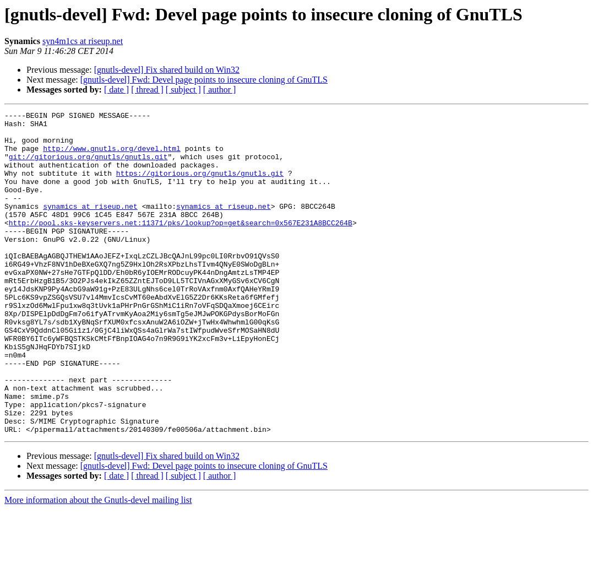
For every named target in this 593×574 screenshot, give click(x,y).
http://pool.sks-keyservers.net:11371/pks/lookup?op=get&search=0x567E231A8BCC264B (180, 246)
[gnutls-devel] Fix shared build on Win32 (167, 69)
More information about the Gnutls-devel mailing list (98, 564)
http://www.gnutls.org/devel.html (112, 156)
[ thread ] (147, 89)
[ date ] (116, 89)
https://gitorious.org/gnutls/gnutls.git (200, 186)
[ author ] (219, 89)
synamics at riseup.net (90, 226)
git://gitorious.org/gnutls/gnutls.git (88, 166)
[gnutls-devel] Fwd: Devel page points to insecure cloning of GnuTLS (204, 79)
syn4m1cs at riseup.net (82, 41)
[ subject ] (183, 89)
